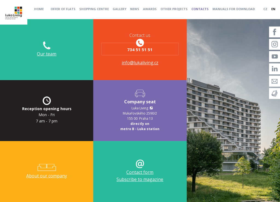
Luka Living (140, 108)
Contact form (139, 172)
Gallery (119, 9)
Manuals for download (233, 9)
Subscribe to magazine (139, 179)
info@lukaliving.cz (140, 63)
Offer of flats (63, 9)
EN (273, 9)
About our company (46, 176)
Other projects (174, 9)
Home (39, 9)
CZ (265, 9)
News (134, 9)
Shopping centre (94, 9)
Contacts (200, 9)
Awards (150, 9)
